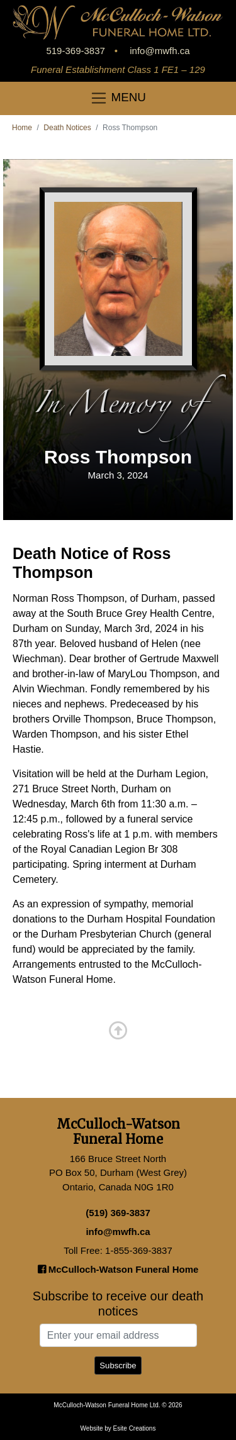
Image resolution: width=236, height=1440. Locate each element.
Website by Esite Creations (118, 1428)
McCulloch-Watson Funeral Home (118, 1269)
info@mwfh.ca (159, 50)
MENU (118, 98)
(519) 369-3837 (118, 1212)
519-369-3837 (75, 50)
